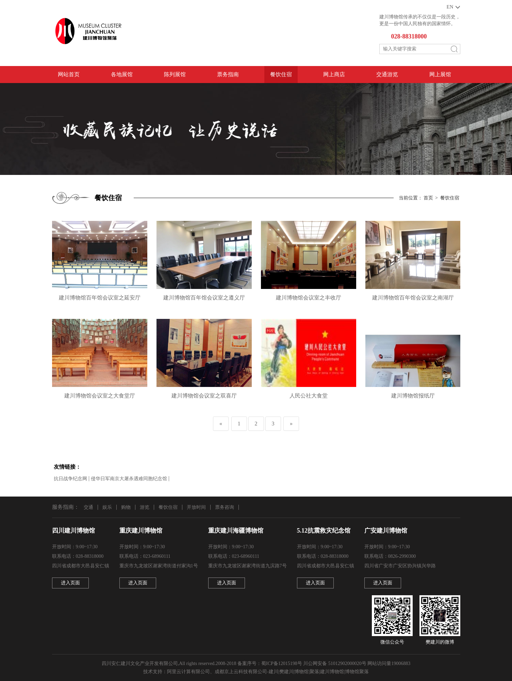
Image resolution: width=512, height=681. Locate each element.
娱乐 (107, 507)
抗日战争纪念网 (70, 478)
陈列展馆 (175, 74)
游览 (144, 507)
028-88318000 (409, 36)
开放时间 (196, 507)
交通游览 (387, 74)
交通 (88, 507)
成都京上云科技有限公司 (241, 671)
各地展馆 (122, 74)
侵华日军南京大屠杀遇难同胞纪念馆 (129, 478)
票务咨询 (224, 507)
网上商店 (334, 74)
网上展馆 (440, 74)
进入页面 (70, 582)
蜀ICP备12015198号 (281, 663)
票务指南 (228, 74)
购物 (126, 507)
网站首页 (69, 74)
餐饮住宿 (281, 74)
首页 (428, 197)
